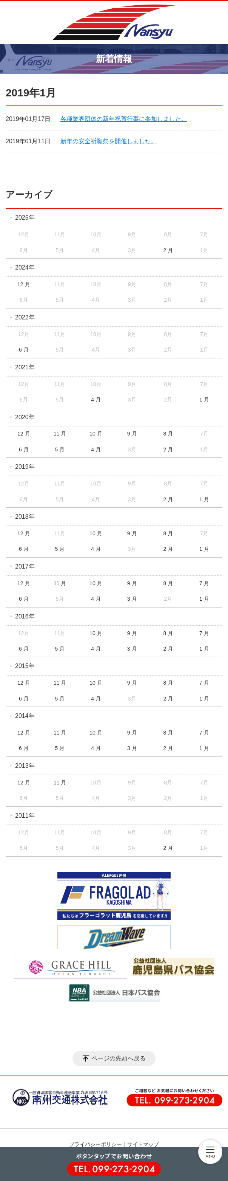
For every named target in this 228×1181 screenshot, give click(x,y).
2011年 (25, 815)
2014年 (25, 716)
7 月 (204, 583)
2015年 (25, 666)
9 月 (132, 434)
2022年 (25, 317)
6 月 (24, 350)
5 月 (60, 449)
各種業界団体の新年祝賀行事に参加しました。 (123, 119)
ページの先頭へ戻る (118, 1058)
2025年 (25, 217)
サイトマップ (143, 1144)
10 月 (95, 434)
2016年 (25, 616)
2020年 (25, 417)
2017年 (25, 566)
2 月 (168, 250)
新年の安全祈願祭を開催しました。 (108, 141)
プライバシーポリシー (95, 1144)
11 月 (60, 434)
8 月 (168, 434)
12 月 (23, 284)
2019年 (25, 466)
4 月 (96, 400)
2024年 (25, 267)
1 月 (204, 400)
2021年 (25, 367)
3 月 (132, 599)
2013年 (25, 766)
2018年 (25, 516)
